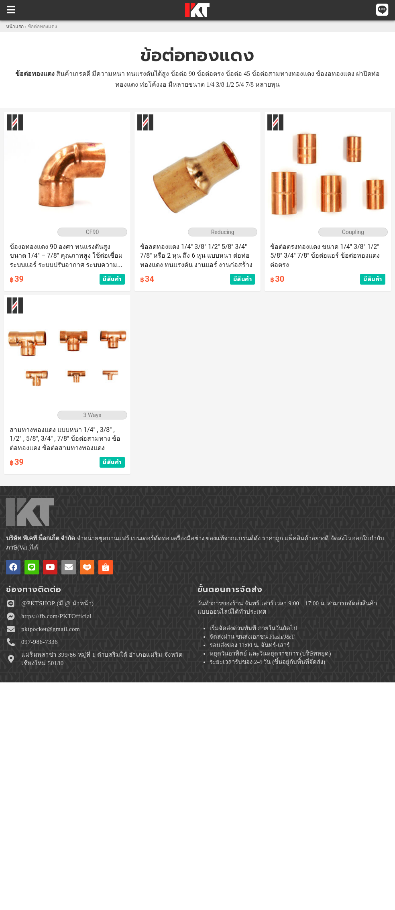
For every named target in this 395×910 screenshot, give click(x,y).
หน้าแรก (15, 26)
